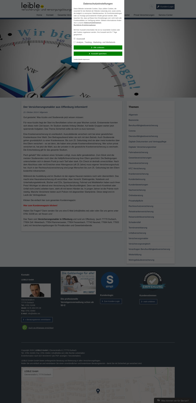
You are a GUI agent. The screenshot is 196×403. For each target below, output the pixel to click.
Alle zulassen (98, 47)
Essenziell (79, 39)
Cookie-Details (78, 59)
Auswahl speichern (99, 54)
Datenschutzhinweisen (92, 23)
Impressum (86, 59)
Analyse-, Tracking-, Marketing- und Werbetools (94, 42)
